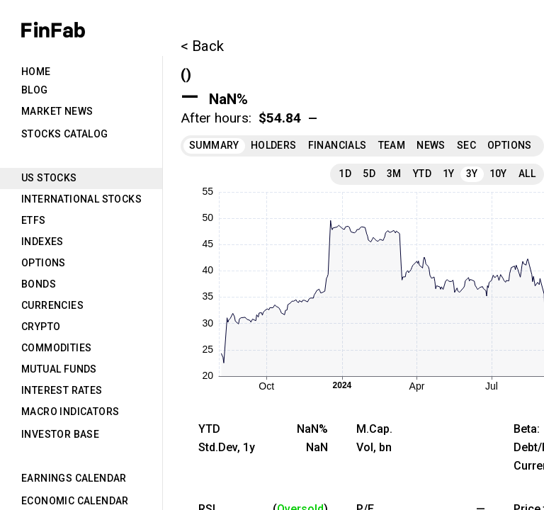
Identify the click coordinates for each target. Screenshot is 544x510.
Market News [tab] (57, 111)
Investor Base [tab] (60, 434)
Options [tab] (43, 262)
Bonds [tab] (38, 284)
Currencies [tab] (52, 305)
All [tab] (527, 173)
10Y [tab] (498, 173)
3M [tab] (394, 173)
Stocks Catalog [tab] (64, 134)
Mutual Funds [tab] (59, 369)
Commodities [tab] (56, 347)
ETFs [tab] (33, 220)
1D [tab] (345, 173)
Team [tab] (392, 145)
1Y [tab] (449, 173)
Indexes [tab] (42, 241)
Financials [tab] (337, 145)
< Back (202, 46)
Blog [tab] (34, 90)
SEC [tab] (466, 145)
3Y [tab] (472, 173)
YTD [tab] (422, 173)
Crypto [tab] (40, 326)
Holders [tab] (274, 145)
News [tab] (431, 145)
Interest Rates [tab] (62, 390)
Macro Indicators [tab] (70, 411)
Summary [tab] (214, 145)
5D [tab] (369, 173)
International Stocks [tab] (81, 199)
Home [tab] (36, 71)
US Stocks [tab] (49, 177)
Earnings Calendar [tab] (74, 478)
